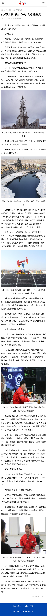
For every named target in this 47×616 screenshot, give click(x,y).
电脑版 (19, 606)
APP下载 (30, 606)
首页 (3, 10)
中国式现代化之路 (15, 10)
